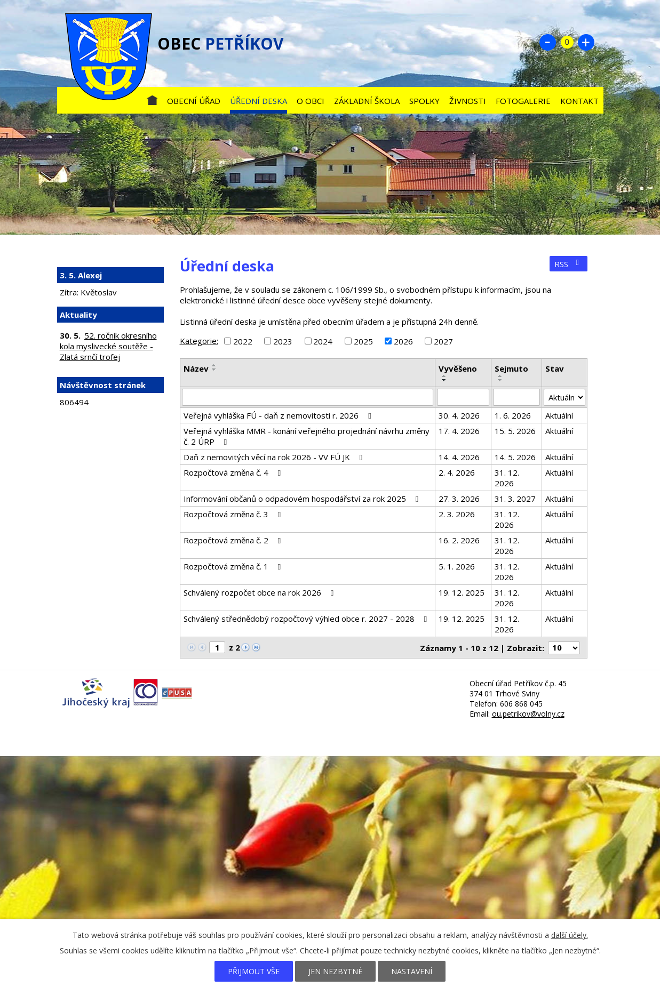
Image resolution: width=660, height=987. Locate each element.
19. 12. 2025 (461, 592)
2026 (403, 341)
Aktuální (559, 415)
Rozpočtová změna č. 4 (234, 472)
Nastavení (411, 971)
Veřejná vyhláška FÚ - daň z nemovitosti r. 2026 (279, 415)
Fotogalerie (523, 100)
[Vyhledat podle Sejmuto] (516, 397)
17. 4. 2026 (459, 431)
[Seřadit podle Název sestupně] (214, 369)
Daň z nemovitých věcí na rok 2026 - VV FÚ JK (275, 457)
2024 (322, 341)
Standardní (567, 42)
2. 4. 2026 (457, 472)
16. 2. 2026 (459, 540)
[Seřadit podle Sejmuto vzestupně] (500, 376)
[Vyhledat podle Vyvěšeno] (463, 397)
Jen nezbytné (335, 971)
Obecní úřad (193, 100)
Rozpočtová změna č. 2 (234, 540)
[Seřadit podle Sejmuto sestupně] (500, 380)
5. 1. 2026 (457, 566)
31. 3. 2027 (515, 498)
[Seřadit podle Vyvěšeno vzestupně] (444, 376)
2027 (443, 341)
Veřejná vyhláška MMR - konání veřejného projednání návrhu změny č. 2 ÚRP (307, 436)
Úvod (152, 98)
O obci (310, 100)
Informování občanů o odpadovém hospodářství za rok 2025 (303, 498)
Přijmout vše (254, 971)
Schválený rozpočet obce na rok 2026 (260, 592)
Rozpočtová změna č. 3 (234, 514)
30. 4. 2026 (459, 415)
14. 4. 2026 (459, 457)
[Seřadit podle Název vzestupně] (214, 365)
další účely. (569, 935)
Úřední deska (258, 100)
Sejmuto (511, 368)
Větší (586, 42)
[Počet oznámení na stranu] (564, 647)
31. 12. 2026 (507, 477)
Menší (547, 42)
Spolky (424, 100)
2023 (282, 341)
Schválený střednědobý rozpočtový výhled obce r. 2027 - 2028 (307, 618)
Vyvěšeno (458, 368)
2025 (363, 341)
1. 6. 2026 (513, 415)
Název (196, 368)
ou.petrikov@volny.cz (528, 714)
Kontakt (579, 100)
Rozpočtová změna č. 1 (234, 566)
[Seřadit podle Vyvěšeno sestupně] (444, 380)
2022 (242, 341)
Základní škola (367, 100)
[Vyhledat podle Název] (308, 397)
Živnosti (467, 100)
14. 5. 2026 (515, 457)
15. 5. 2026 (515, 431)
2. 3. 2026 (457, 514)
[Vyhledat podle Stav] (564, 397)
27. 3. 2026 (459, 498)
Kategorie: (199, 340)
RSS (568, 264)
